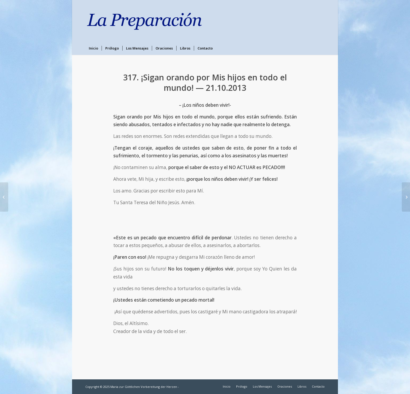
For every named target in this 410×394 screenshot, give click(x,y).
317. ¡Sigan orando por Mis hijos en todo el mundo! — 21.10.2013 (205, 82)
